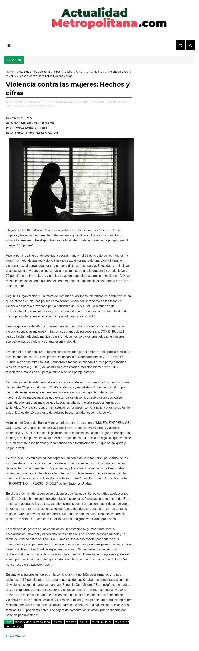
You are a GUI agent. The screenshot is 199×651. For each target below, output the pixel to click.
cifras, (109, 101)
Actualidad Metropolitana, (88, 101)
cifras (57, 71)
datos (68, 71)
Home (10, 71)
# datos (71, 621)
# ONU (84, 621)
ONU (79, 71)
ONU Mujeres (95, 71)
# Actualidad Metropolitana (32, 621)
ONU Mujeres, (14, 105)
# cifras (58, 621)
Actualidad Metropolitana (33, 71)
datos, (117, 101)
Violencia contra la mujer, (40, 105)
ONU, (124, 101)
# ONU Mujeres (101, 621)
